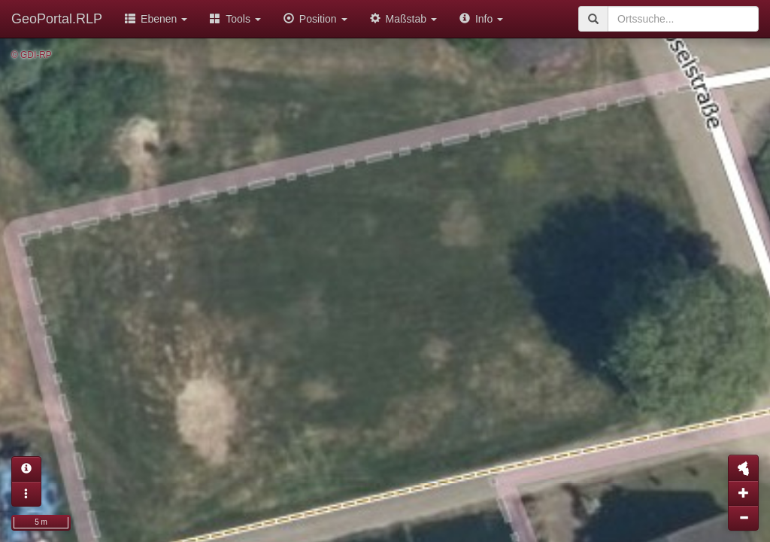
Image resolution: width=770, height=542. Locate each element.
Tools (235, 19)
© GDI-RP (31, 55)
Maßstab (403, 19)
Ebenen (156, 19)
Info (481, 19)
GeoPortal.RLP (56, 18)
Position (315, 19)
